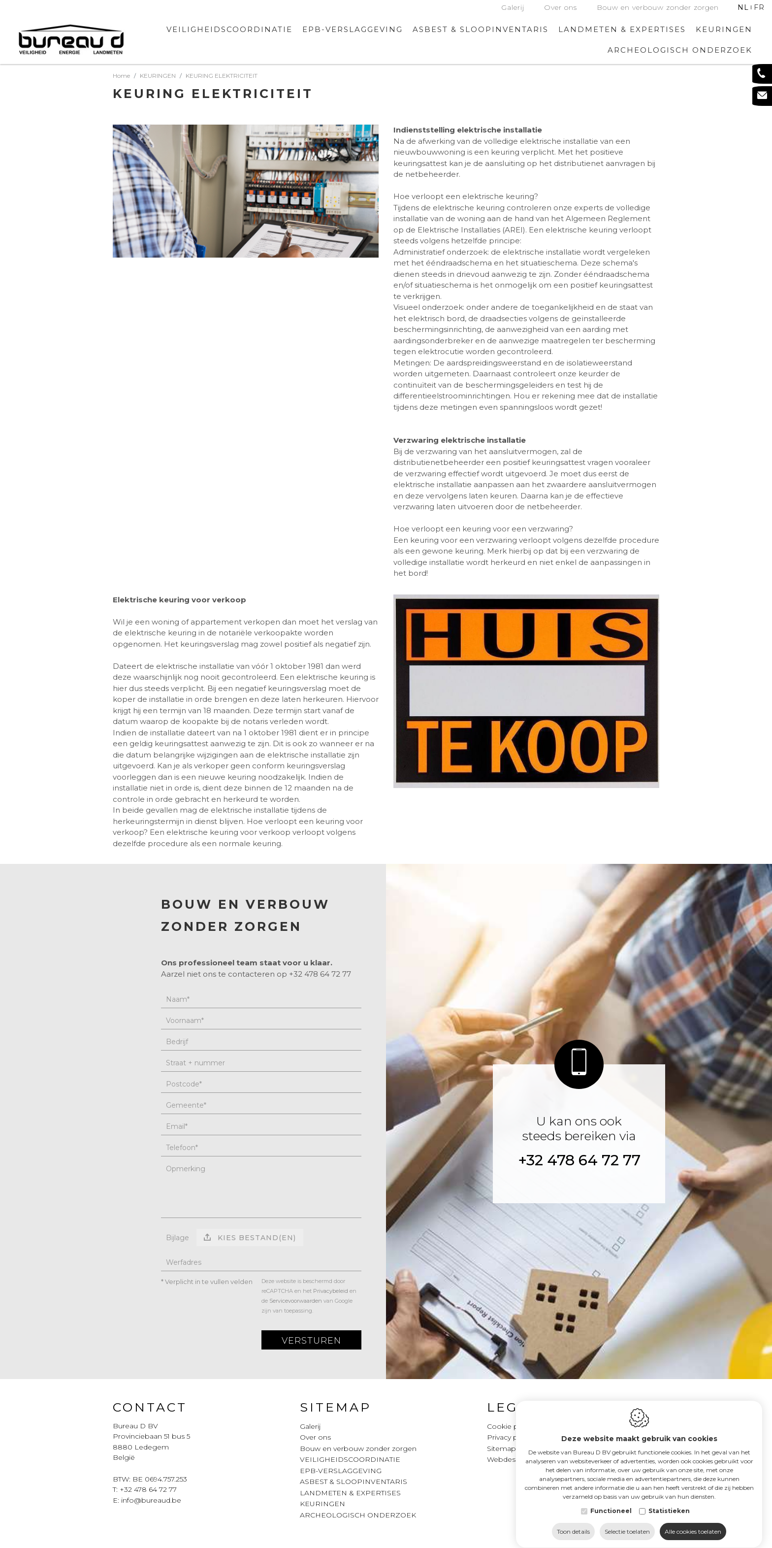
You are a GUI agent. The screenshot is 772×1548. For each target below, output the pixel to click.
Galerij (512, 7)
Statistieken (669, 1501)
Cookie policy (510, 1426)
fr (759, 7)
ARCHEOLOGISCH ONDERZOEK (680, 50)
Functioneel (611, 1501)
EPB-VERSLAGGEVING (352, 29)
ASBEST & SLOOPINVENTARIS (480, 29)
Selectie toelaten (627, 1522)
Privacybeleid (330, 1290)
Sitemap (335, 1407)
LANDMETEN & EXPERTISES (622, 29)
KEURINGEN (322, 1503)
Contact (150, 1407)
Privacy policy (510, 1437)
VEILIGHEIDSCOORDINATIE (229, 29)
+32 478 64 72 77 (579, 1160)
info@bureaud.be (151, 1500)
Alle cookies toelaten (693, 1522)
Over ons (560, 7)
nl (743, 7)
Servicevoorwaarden (295, 1300)
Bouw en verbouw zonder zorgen (658, 7)
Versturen (311, 1340)
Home (121, 75)
